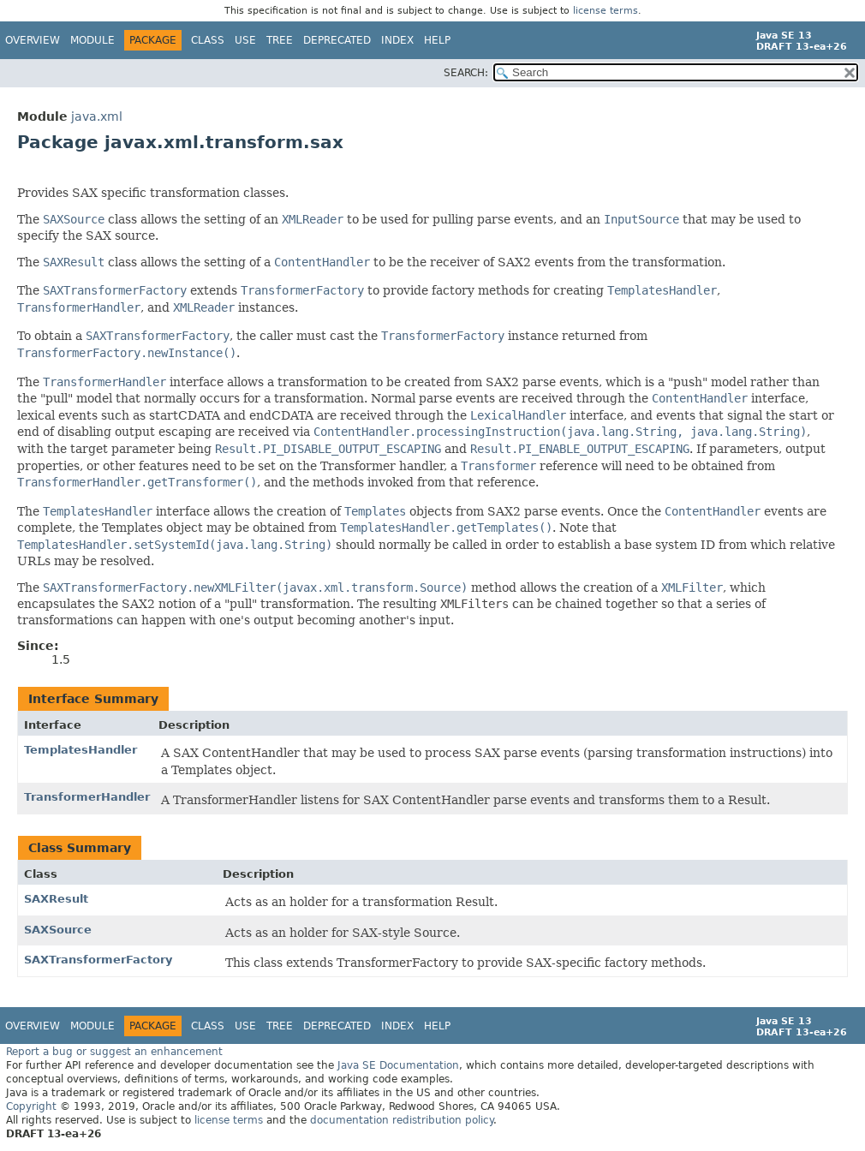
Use (245, 40)
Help (437, 40)
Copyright (31, 1106)
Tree (279, 40)
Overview (32, 40)
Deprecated (337, 40)
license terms (605, 10)
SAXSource (58, 929)
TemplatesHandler (80, 749)
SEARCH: (466, 73)
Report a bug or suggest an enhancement (114, 1052)
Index (397, 40)
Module (92, 40)
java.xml (96, 116)
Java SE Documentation (398, 1065)
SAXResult (56, 898)
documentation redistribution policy (401, 1120)
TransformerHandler (87, 796)
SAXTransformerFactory (98, 959)
